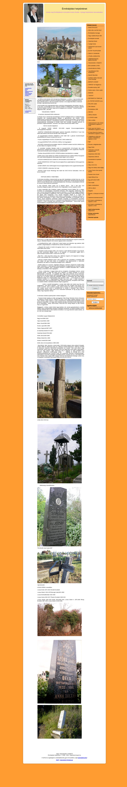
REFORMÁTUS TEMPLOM (95, 98)
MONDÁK (90, 93)
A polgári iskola (92, 44)
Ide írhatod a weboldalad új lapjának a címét (95, 201)
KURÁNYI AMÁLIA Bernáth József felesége (95, 78)
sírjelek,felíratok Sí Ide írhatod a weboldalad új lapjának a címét (95, 124)
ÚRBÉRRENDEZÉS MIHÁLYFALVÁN (93, 59)
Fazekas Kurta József (93, 174)
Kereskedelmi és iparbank (94, 159)
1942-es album (92, 188)
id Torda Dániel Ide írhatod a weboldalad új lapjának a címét (96, 133)
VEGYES (90, 112)
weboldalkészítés (82, 757)
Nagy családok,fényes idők (95, 35)
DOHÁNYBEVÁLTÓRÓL (94, 68)
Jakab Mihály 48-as (93, 177)
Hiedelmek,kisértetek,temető (95, 197)
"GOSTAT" (91, 95)
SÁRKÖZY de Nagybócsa (94, 84)
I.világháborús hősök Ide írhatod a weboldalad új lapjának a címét (94, 138)
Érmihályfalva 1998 (93, 109)
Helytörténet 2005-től (93, 156)
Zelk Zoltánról (91, 106)
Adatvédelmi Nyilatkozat (66, 760)
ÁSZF (57, 760)
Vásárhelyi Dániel (92, 41)
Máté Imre (90, 162)
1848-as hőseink (92, 114)
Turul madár (91, 182)
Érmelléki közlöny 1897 (94, 87)
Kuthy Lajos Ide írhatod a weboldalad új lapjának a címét (96, 129)
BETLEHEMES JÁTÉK (94, 65)
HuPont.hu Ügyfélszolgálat (95, 308)
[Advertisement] (93, 249)
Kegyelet (90, 190)
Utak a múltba (91, 120)
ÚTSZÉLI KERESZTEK (94, 56)
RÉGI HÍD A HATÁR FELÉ (94, 30)
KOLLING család (92, 103)
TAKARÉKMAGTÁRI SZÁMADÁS (93, 72)
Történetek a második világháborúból (93, 150)
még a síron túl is (92, 165)
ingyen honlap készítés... (28, 95)
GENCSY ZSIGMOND (93, 53)
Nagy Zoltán (91, 147)
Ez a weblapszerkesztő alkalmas (29, 91)
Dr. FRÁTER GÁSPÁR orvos (95, 101)
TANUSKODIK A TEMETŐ (94, 63)
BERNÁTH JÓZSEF (93, 82)
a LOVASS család (92, 117)
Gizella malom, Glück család (95, 90)
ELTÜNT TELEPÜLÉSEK (94, 50)
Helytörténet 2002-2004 (94, 154)
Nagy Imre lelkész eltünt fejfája (96, 167)
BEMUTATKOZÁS (92, 27)
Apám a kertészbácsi (93, 185)
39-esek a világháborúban (94, 144)
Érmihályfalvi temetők (93, 38)
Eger (89, 141)
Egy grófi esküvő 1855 (93, 180)
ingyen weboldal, (28, 93)
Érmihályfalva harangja (94, 33)
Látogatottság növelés (28, 111)
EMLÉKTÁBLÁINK (93, 75)
